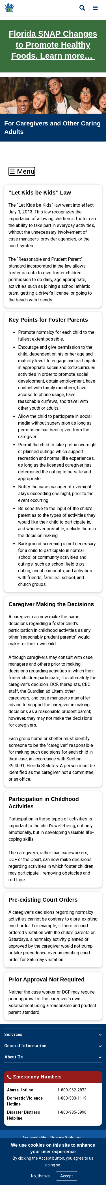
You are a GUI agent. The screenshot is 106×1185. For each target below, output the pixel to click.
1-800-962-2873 (71, 1090)
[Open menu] (95, 8)
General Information (25, 1045)
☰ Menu (21, 171)
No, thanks (40, 1176)
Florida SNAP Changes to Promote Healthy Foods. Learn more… (53, 44)
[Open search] (82, 8)
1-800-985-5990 (71, 1112)
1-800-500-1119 (71, 1098)
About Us (13, 1057)
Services (13, 1034)
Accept (66, 1176)
